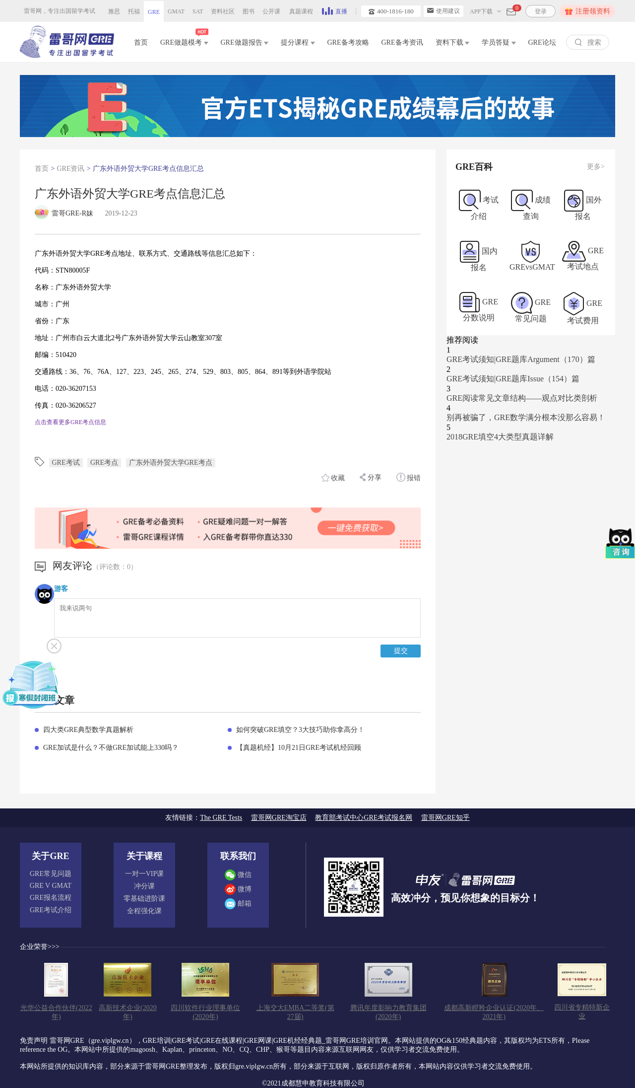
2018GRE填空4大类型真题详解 (500, 437)
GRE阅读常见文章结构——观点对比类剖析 (521, 398)
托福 (134, 11)
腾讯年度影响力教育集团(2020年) (388, 1012)
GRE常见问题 (50, 873)
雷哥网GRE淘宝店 (279, 817)
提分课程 (298, 42)
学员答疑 (499, 42)
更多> (596, 166)
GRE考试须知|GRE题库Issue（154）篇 (512, 378)
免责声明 (34, 1040)
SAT (197, 11)
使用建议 (443, 10)
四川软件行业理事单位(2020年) (205, 1012)
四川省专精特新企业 (582, 1012)
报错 (408, 477)
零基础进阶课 (144, 898)
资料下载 (453, 42)
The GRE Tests (221, 817)
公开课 (271, 11)
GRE (154, 11)
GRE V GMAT (50, 885)
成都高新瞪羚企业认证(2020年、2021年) (494, 1012)
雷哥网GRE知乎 (445, 817)
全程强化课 (144, 911)
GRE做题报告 (245, 42)
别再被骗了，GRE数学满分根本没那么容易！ (525, 417)
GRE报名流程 (50, 897)
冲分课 (144, 886)
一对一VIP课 (144, 873)
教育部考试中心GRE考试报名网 (363, 817)
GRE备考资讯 (402, 42)
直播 (334, 10)
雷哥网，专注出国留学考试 (59, 10)
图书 (248, 11)
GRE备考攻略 (348, 42)
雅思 (114, 11)
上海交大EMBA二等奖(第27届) (295, 1012)
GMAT (176, 11)
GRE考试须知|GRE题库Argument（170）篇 (520, 359)
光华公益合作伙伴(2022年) (56, 1012)
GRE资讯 (70, 168)
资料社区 (223, 11)
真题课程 (301, 11)
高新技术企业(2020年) (128, 1012)
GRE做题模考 (184, 40)
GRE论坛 (542, 42)
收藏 (333, 478)
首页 (141, 42)
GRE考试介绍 (50, 910)
